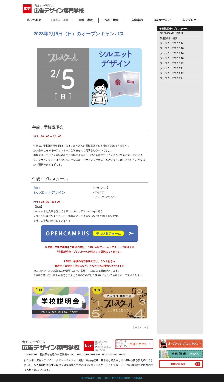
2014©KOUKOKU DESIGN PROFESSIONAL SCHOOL (112, 378)
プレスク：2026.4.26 (172, 53)
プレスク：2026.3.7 (171, 68)
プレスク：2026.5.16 (172, 48)
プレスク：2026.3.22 (172, 63)
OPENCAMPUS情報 (171, 33)
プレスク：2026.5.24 (172, 43)
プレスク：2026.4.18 (172, 58)
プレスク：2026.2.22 (172, 73)
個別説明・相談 (168, 38)
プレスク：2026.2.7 (171, 78)
